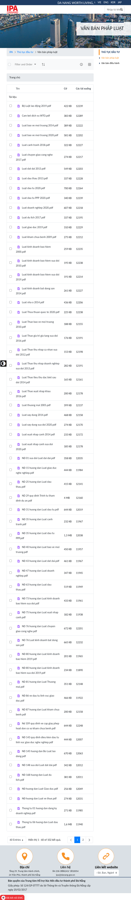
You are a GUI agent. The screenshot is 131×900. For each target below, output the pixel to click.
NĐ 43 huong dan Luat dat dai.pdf (40, 561)
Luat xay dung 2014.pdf (35, 414)
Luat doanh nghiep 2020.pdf (37, 207)
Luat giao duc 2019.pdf (34, 227)
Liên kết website (106, 867)
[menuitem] (112, 52)
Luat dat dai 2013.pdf (34, 168)
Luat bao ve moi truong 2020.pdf (40, 135)
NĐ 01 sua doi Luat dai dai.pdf (38, 458)
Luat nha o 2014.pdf (33, 302)
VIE (99, 2)
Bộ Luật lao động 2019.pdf (36, 105)
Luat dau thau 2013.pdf (35, 178)
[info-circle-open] (81, 64)
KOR (113, 2)
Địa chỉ (24, 867)
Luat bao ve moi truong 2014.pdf (40, 125)
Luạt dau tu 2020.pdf (33, 188)
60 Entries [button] (18, 840)
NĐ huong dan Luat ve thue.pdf (39, 798)
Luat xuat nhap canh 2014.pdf (38, 434)
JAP (120, 2)
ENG (106, 2)
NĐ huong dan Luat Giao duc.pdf (40, 788)
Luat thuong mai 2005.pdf (36, 405)
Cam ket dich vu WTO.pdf (36, 115)
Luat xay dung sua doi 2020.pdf (39, 424)
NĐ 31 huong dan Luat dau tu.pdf (40, 509)
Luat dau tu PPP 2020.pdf (36, 198)
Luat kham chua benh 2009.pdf (39, 237)
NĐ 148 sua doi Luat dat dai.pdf (39, 765)
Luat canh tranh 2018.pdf (36, 145)
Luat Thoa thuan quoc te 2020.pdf (41, 312)
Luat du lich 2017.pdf (33, 217)
